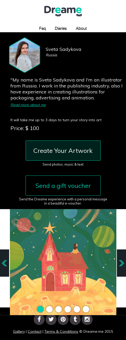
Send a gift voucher (63, 185)
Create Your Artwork (63, 150)
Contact (34, 331)
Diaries (61, 29)
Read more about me (28, 105)
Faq (42, 29)
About (81, 29)
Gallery (19, 331)
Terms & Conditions (61, 331)
